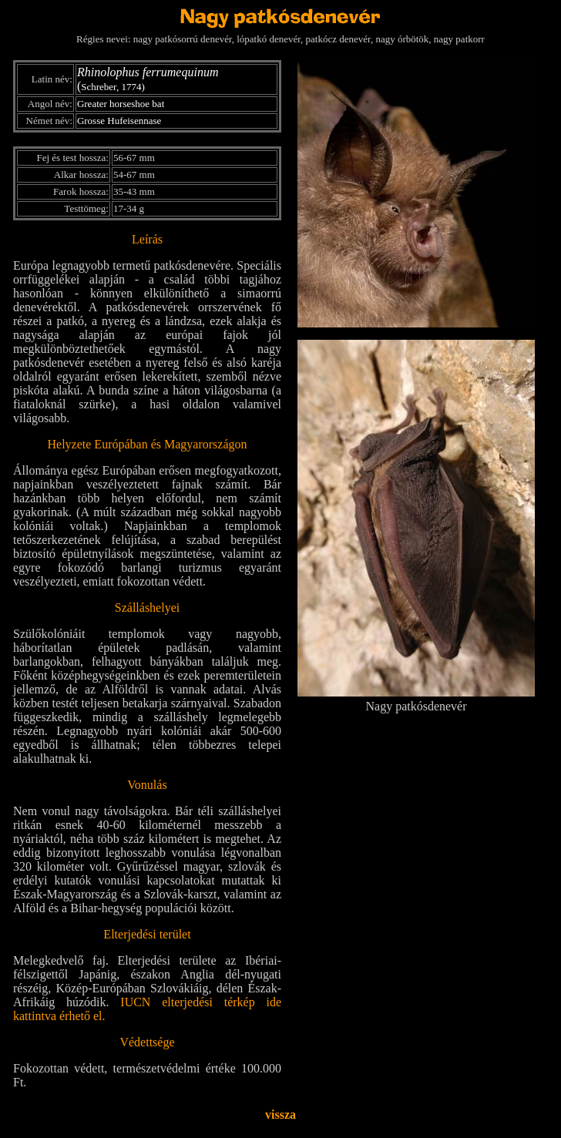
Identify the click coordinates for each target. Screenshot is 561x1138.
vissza (280, 1114)
